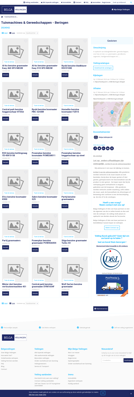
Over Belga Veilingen (8, 353)
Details (5, 75)
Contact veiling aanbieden (44, 381)
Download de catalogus (103, 68)
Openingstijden (73, 361)
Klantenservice (100, 309)
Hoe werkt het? (6, 355)
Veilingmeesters (40, 364)
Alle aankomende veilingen (44, 355)
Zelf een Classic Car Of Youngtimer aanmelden (47, 385)
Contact (77, 2)
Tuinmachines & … (11, 17)
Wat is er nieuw (73, 353)
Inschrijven (128, 360)
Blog (2, 366)
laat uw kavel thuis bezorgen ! (112, 242)
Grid (4, 33)
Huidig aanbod (73, 384)
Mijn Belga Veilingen (121, 9)
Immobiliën (66, 2)
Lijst (12, 33)
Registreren (72, 358)
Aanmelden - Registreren (101, 2)
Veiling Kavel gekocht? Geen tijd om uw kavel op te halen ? (112, 237)
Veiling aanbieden (31, 2)
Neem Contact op (112, 228)
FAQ (86, 2)
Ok (103, 393)
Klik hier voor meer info (37, 395)
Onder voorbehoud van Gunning (46, 361)
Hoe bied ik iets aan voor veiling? (47, 378)
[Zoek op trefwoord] (122, 2)
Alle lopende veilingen (50, 2)
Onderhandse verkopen (9, 358)
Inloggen (71, 355)
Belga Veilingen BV (105, 137)
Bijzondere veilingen (42, 358)
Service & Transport (42, 366)
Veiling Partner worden (9, 361)
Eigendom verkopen (75, 381)
